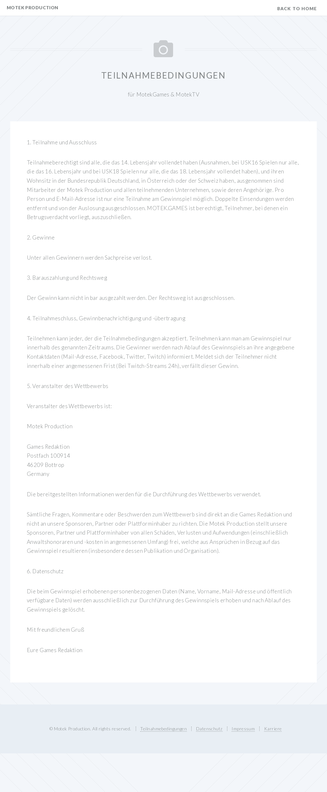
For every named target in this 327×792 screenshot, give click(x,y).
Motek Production (32, 7)
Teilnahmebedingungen (163, 728)
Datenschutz (209, 728)
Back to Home (296, 8)
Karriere (273, 728)
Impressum (243, 728)
